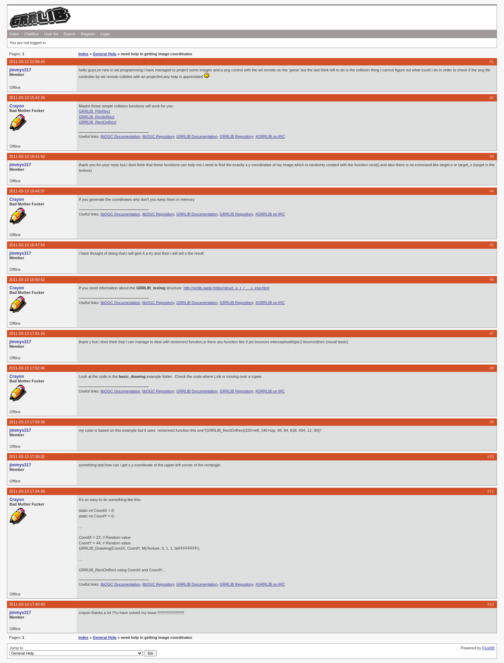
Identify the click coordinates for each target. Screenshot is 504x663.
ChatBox (31, 34)
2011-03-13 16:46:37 (27, 191)
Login (105, 34)
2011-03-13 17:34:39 (27, 491)
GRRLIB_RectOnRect (97, 122)
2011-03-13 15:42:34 (27, 98)
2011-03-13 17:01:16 (27, 333)
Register (88, 34)
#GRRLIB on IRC (270, 136)
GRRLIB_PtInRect (94, 111)
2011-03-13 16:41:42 (27, 156)
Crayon (16, 106)
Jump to (83, 651)
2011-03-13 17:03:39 (27, 422)
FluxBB (488, 648)
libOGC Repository (158, 136)
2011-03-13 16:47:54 (27, 245)
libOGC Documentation (120, 136)
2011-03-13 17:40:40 (27, 604)
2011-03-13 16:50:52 (27, 279)
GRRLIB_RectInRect (96, 117)
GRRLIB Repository (236, 136)
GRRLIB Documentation (197, 136)
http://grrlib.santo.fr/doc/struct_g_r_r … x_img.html (227, 288)
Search (69, 34)
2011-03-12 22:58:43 (27, 61)
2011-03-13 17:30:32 (27, 456)
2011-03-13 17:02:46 (27, 368)
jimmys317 (20, 70)
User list (51, 34)
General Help (105, 54)
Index (14, 34)
